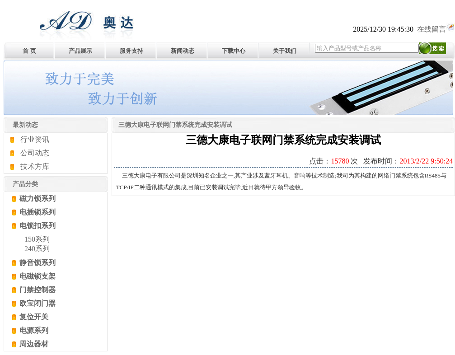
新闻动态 (182, 50)
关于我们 (284, 50)
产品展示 (80, 50)
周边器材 (33, 344)
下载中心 (233, 50)
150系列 (37, 239)
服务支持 (131, 50)
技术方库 (34, 166)
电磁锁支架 (37, 276)
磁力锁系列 (37, 198)
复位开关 (33, 317)
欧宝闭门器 (37, 303)
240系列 (37, 248)
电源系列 (33, 330)
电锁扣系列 (37, 225)
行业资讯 (34, 139)
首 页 (29, 50)
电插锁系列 (37, 212)
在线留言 (436, 29)
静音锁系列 (37, 262)
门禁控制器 (37, 290)
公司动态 (34, 153)
